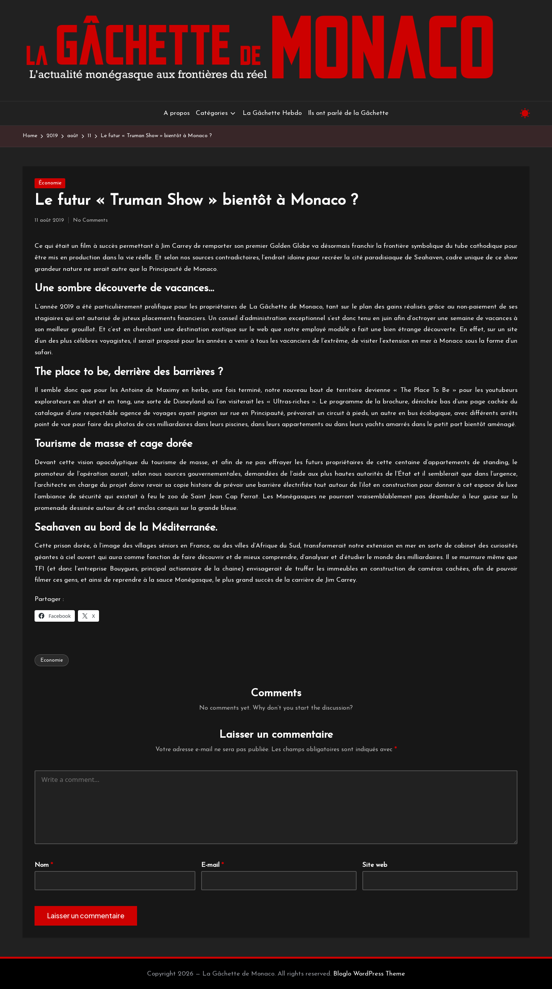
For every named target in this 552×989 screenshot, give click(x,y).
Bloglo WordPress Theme (369, 974)
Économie (49, 183)
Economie (51, 660)
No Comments (90, 220)
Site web (374, 865)
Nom (44, 865)
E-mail (212, 865)
